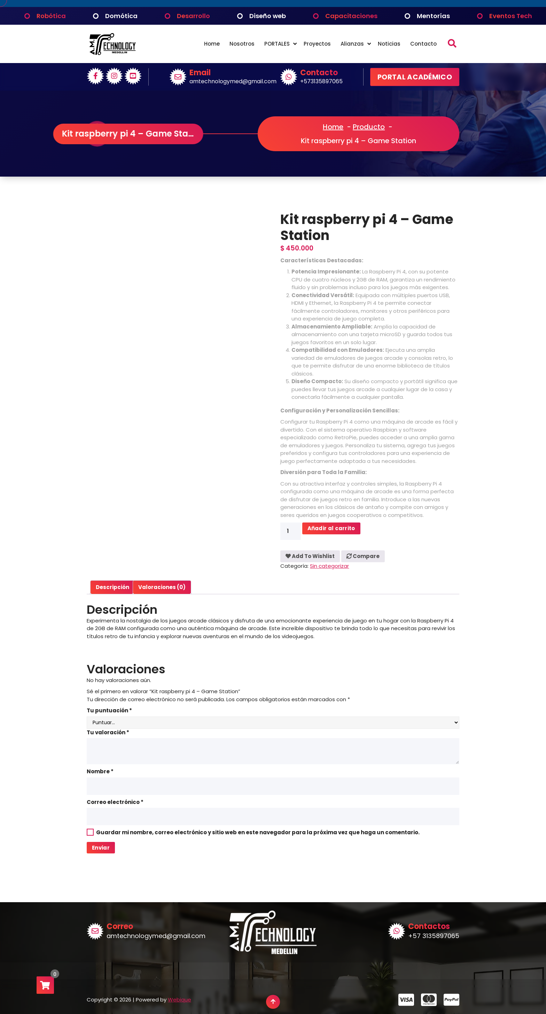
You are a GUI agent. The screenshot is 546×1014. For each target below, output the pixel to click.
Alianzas (352, 43)
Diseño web (267, 15)
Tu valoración (108, 732)
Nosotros (242, 43)
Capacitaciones (351, 15)
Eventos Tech (510, 15)
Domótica (121, 15)
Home (212, 43)
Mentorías (433, 15)
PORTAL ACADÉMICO (414, 77)
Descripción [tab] (112, 587)
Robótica (51, 15)
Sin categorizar (329, 566)
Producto (369, 127)
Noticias (389, 43)
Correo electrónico (115, 802)
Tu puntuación (109, 710)
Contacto (423, 43)
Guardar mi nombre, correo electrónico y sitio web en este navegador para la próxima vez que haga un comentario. (258, 832)
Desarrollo (193, 15)
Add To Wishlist (310, 556)
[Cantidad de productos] (290, 531)
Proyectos (317, 43)
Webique (179, 999)
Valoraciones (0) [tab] (162, 587)
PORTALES (277, 43)
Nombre (100, 771)
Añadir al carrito (331, 528)
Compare (363, 556)
